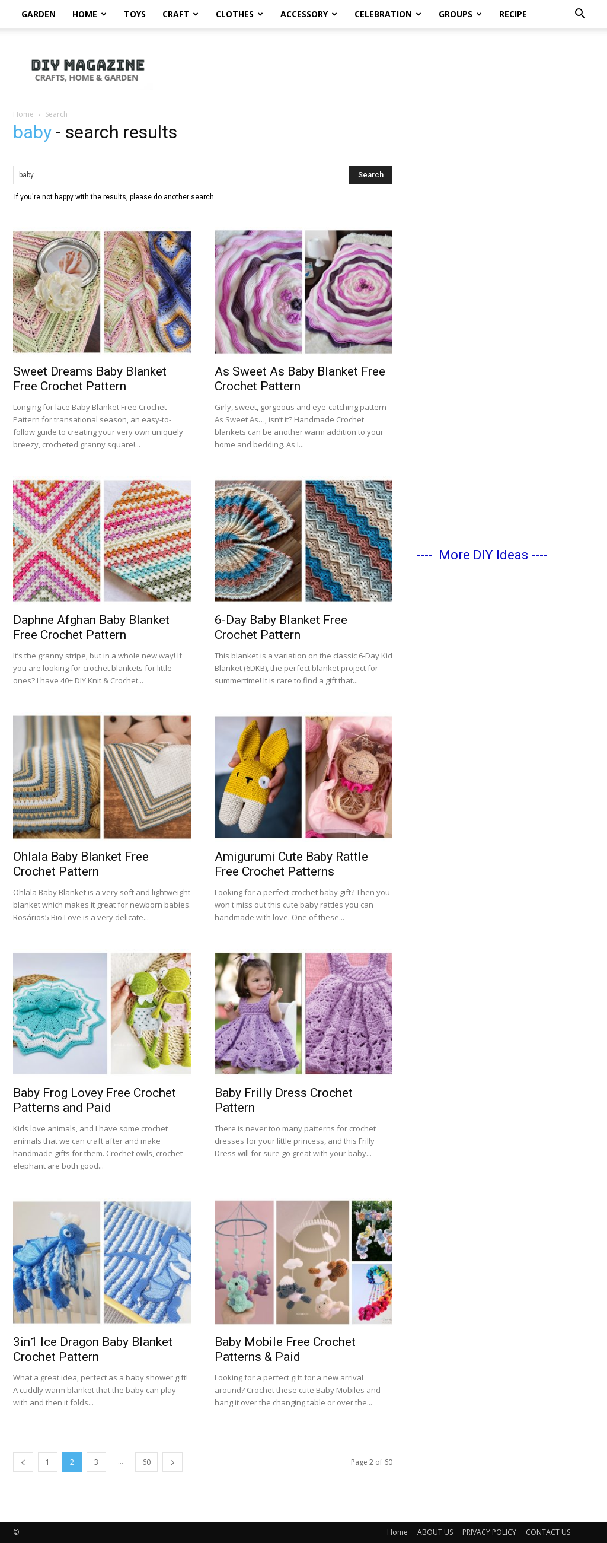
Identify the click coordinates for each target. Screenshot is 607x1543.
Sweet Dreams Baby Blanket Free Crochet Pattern (90, 378)
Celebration (387, 14)
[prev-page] (23, 1462)
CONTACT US (548, 1532)
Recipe (513, 14)
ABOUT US (435, 1532)
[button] (580, 15)
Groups (460, 14)
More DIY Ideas (483, 555)
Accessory (308, 14)
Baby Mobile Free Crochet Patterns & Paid (285, 1349)
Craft (180, 14)
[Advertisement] (505, 327)
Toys (135, 14)
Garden (38, 14)
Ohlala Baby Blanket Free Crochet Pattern (81, 864)
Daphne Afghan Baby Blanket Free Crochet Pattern (91, 627)
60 (146, 1462)
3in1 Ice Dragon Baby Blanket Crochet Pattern (92, 1349)
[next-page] (172, 1462)
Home (89, 14)
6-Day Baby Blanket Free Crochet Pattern (281, 627)
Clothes (239, 14)
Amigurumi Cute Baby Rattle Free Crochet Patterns (291, 864)
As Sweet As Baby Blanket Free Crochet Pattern (300, 378)
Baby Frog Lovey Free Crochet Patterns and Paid (94, 1100)
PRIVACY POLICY (489, 1532)
